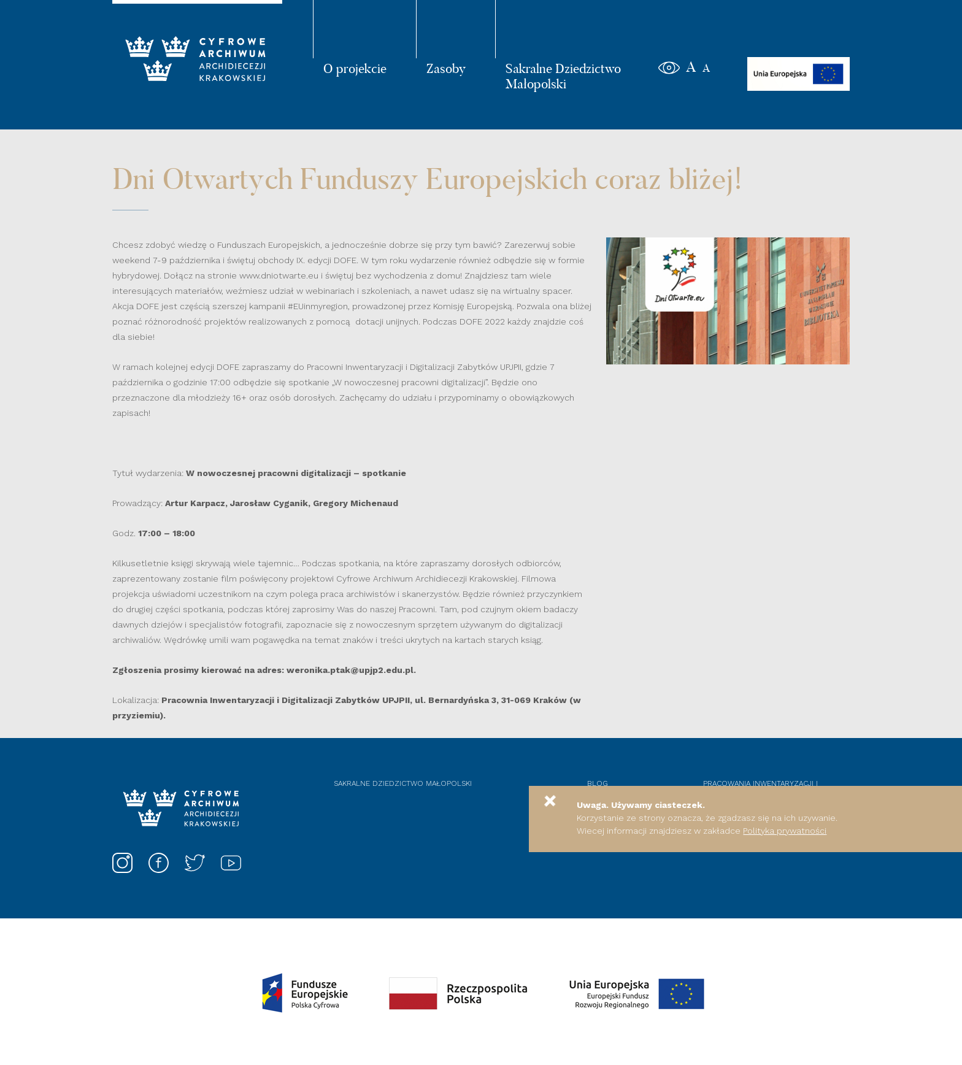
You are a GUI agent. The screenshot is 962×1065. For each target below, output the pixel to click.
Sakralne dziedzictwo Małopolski (403, 783)
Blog (597, 783)
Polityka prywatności (784, 831)
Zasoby (446, 68)
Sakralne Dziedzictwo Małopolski (563, 75)
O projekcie (355, 68)
